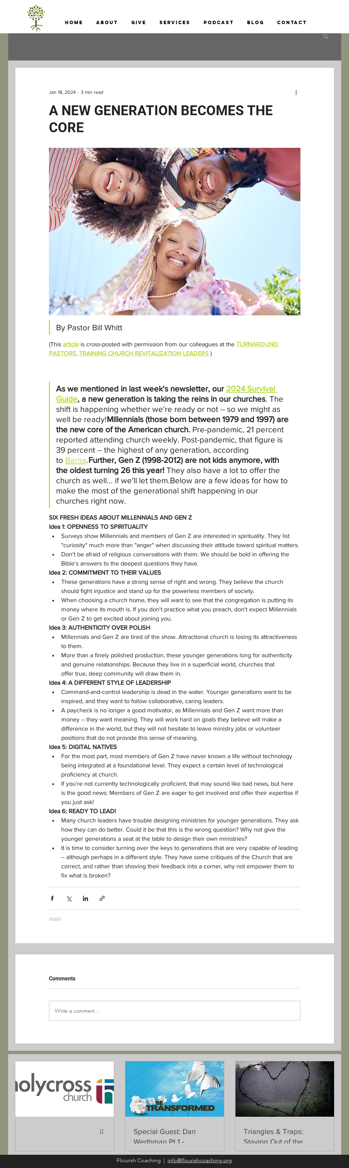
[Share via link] (102, 898)
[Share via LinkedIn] (85, 898)
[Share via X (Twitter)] (69, 898)
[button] (107, 23)
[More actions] (296, 92)
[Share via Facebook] (52, 898)
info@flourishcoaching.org (200, 1160)
